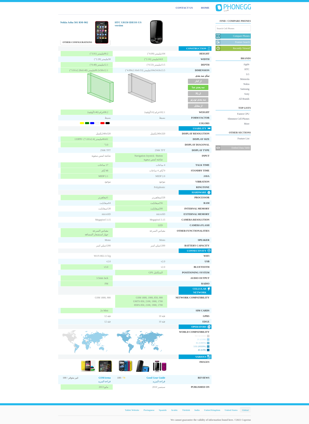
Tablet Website (132, 410)
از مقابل (198, 105)
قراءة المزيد (104, 381)
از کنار (198, 81)
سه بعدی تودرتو (198, 99)
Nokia (246, 84)
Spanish (162, 410)
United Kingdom (212, 410)
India (197, 410)
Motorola (244, 79)
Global (245, 410)
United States (231, 410)
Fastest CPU (243, 113)
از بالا (198, 93)
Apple (246, 64)
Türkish (186, 410)
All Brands (244, 98)
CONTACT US (184, 7)
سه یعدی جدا (198, 87)
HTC (246, 69)
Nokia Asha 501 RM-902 (74, 22)
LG (247, 74)
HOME (205, 7)
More (246, 123)
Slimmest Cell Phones (238, 118)
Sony (246, 93)
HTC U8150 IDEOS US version (128, 24)
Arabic (174, 410)
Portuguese (149, 410)
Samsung (244, 89)
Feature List (243, 138)
